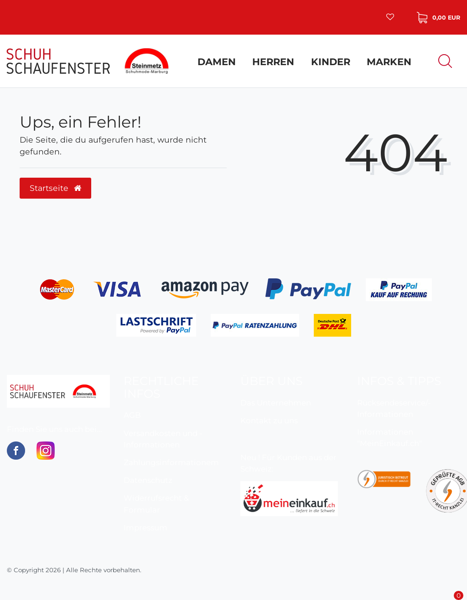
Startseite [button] (55, 188)
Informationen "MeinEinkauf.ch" (389, 437)
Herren (273, 61)
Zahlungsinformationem (171, 462)
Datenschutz (148, 480)
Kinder (330, 61)
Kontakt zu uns (269, 420)
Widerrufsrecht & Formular (156, 503)
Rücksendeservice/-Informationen (394, 408)
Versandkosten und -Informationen (163, 439)
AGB (132, 415)
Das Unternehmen (275, 402)
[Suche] (445, 61)
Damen (216, 61)
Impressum (145, 527)
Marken (389, 61)
